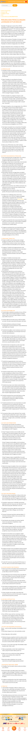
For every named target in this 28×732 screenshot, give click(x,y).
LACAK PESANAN (19, 1)
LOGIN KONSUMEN (11, 1)
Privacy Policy (20, 199)
